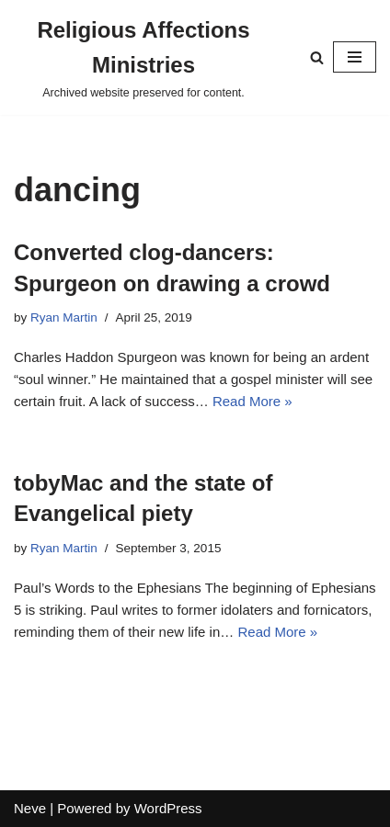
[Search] (317, 57)
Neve (30, 808)
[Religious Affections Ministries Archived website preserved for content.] (143, 57)
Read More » (252, 401)
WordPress (168, 808)
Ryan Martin (64, 317)
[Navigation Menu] (354, 57)
